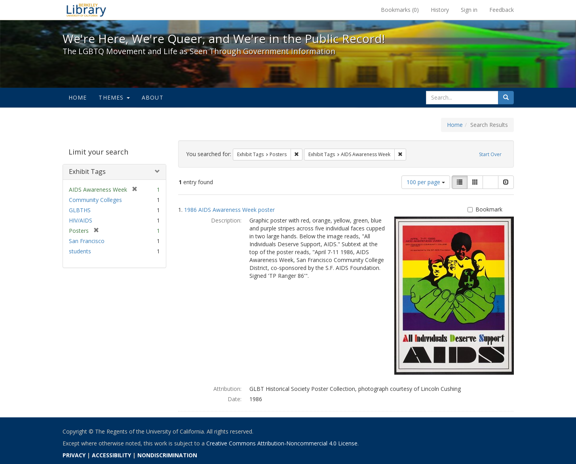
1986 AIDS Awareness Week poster (229, 209)
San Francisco (87, 241)
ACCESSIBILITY (111, 455)
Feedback (501, 9)
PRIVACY (74, 455)
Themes (114, 97)
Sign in (469, 9)
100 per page (426, 182)
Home (77, 97)
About (152, 97)
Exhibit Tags (87, 171)
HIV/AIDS (80, 220)
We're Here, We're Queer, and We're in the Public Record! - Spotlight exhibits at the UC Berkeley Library (86, 10)
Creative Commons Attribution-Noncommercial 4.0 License (281, 443)
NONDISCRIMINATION (167, 455)
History (440, 9)
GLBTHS (80, 210)
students (80, 251)
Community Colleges (95, 200)
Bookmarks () (400, 9)
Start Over (490, 154)
